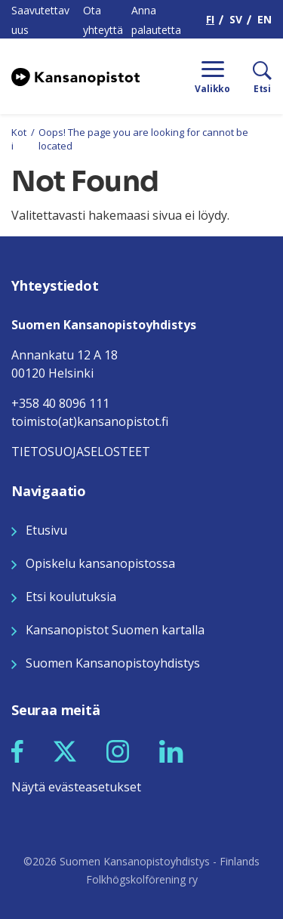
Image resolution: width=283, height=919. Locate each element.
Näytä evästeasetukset (76, 787)
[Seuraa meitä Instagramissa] (117, 750)
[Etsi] (251, 76)
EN (264, 19)
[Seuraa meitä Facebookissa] (17, 750)
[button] (17, 751)
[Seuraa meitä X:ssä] (65, 750)
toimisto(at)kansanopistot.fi (89, 421)
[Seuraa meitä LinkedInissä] (171, 750)
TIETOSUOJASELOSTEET (80, 451)
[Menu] (212, 76)
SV (235, 19)
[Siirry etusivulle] (75, 76)
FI (210, 19)
